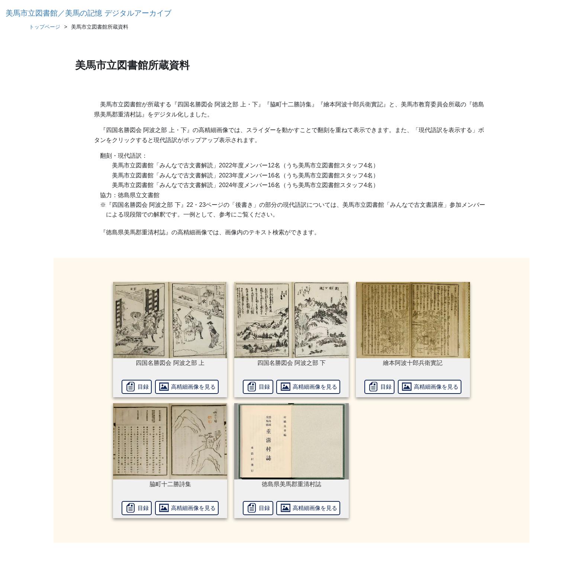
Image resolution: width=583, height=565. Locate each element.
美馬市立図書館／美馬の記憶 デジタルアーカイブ (88, 13)
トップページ (44, 27)
